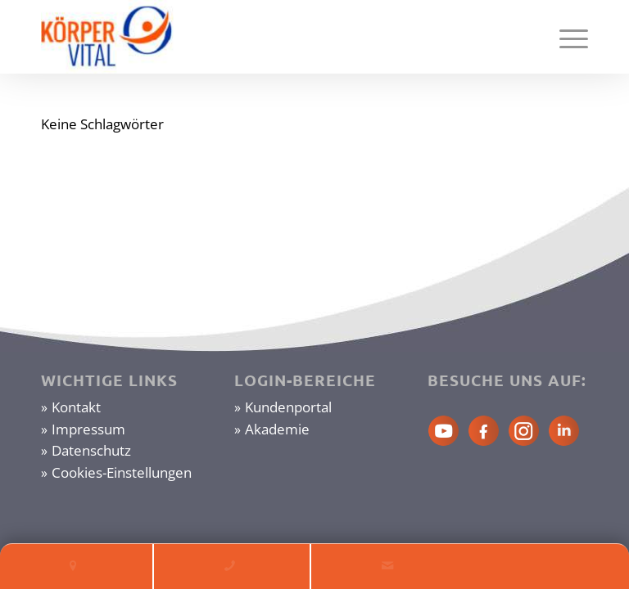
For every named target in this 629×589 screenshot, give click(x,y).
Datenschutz (91, 450)
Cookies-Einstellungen (122, 472)
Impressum (88, 429)
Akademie (277, 429)
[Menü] (565, 37)
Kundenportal (288, 407)
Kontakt (76, 407)
